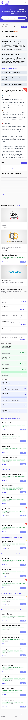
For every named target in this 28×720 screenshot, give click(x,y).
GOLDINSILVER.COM (6, 245)
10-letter (4, 512)
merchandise (20, 560)
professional (5, 461)
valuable (13, 511)
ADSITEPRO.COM (5, 223)
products (7, 257)
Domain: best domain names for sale (11, 610)
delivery (23, 257)
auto (3, 680)
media (19, 436)
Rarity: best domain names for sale (10, 554)
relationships (11, 702)
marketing (15, 616)
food (3, 258)
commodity (4, 477)
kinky (22, 702)
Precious (3, 182)
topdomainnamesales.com (11, 626)
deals (3, 561)
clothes (20, 667)
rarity (17, 511)
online (4, 257)
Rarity (3, 191)
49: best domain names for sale (9, 521)
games (21, 690)
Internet (3, 179)
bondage (15, 702)
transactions (15, 436)
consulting (18, 459)
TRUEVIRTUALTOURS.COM (7, 280)
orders (24, 448)
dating (6, 702)
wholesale (11, 679)
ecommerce (19, 257)
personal (19, 616)
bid (3, 640)
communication (5, 438)
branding (23, 616)
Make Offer (24, 26)
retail (16, 476)
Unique (3, 194)
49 (2, 185)
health (15, 257)
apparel (16, 667)
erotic (4, 703)
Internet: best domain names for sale (11, 418)
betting (13, 690)
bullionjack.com (7, 486)
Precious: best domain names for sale (11, 470)
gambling (16, 690)
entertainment (5, 690)
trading (13, 476)
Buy (25, 346)
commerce (4, 560)
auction (22, 499)
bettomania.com (8, 688)
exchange (22, 476)
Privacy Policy (17, 714)
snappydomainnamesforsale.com (13, 649)
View (25, 301)
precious (4, 476)
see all (18, 205)
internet (11, 257)
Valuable (3, 188)
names (22, 639)
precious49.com (8, 168)
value (14, 487)
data (22, 571)
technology (14, 571)
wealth (16, 489)
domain (24, 511)
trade (7, 487)
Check (25, 383)
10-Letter (3, 200)
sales (11, 627)
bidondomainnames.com (10, 637)
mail (3, 449)
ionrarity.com (6, 570)
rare (7, 499)
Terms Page (23, 714)
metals (19, 476)
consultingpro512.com (9, 458)
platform (10, 438)
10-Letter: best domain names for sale (11, 661)
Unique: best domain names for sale (11, 593)
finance (4, 487)
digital (11, 436)
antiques (18, 499)
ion (17, 571)
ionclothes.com (7, 665)
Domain (3, 197)
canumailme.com (8, 434)
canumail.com (7, 446)
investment (21, 487)
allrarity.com (6, 558)
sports (10, 690)
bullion (4, 489)
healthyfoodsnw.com (9, 255)
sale (18, 651)
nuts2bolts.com (7, 677)
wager (9, 692)
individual (4, 617)
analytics (22, 459)
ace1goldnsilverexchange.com (12, 474)
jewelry (14, 499)
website (11, 616)
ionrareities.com (7, 497)
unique (20, 511)
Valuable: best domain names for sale (11, 537)
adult (3, 702)
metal (20, 679)
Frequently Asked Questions (9, 68)
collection (10, 499)
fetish (19, 702)
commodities (11, 489)
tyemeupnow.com (8, 700)
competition (5, 692)
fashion (13, 667)
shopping (4, 667)
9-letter (6, 561)
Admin (16, 716)
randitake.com (7, 614)
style (23, 667)
